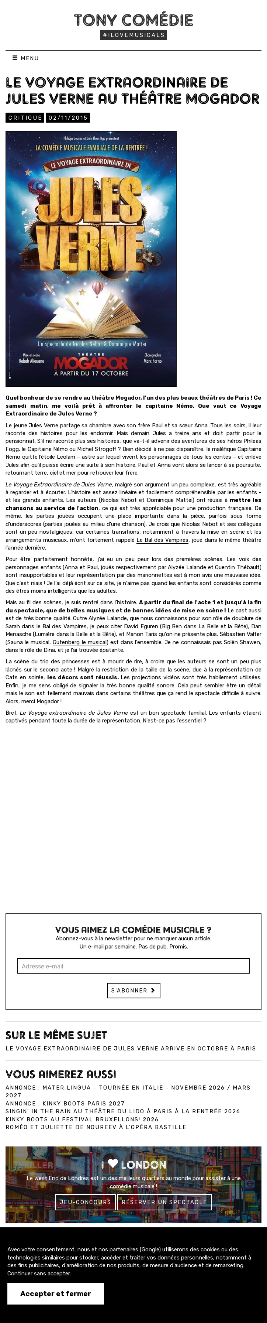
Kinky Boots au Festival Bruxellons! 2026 (82, 1119)
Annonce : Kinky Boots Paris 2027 (65, 1103)
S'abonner (133, 990)
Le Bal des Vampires (162, 540)
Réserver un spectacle (164, 1202)
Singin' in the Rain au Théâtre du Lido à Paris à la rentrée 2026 (123, 1111)
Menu (25, 58)
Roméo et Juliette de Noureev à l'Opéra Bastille (96, 1127)
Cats (12, 677)
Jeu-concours (85, 1202)
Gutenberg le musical (79, 642)
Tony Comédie (134, 20)
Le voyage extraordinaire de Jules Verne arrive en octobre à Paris (131, 1048)
